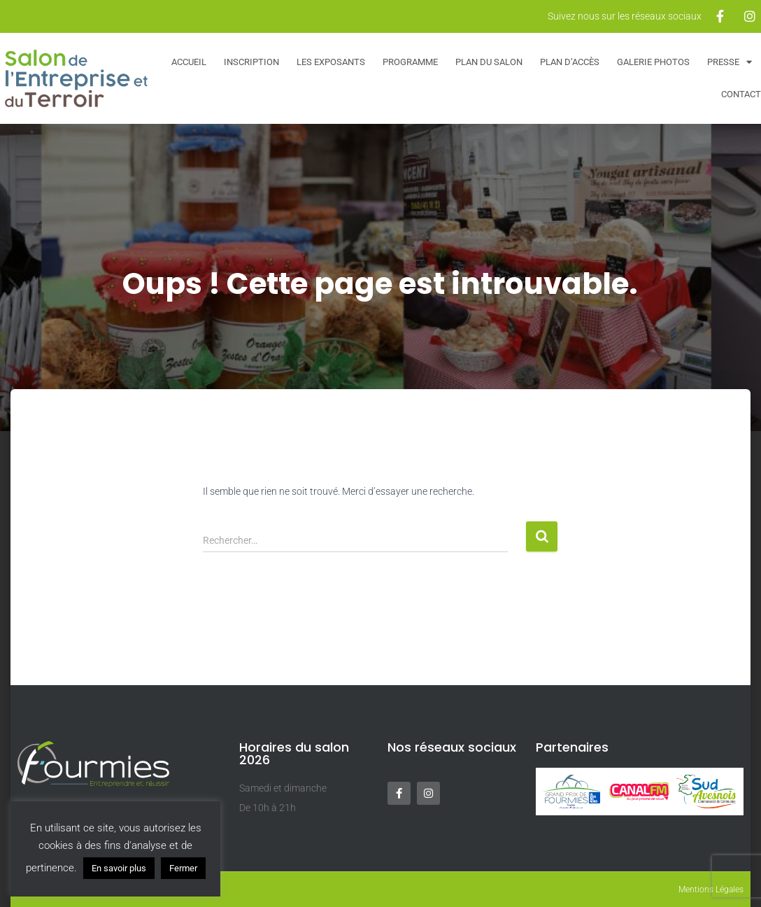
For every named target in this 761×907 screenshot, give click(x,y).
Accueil (188, 62)
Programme (410, 62)
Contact (741, 94)
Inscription (251, 62)
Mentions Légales (711, 889)
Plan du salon (488, 62)
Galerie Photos (653, 62)
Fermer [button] (183, 868)
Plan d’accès (569, 62)
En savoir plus (119, 868)
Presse (729, 61)
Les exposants (331, 62)
